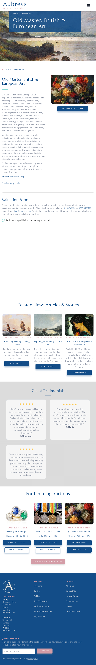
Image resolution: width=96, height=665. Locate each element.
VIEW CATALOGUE (17, 543)
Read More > (16, 364)
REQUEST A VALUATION (72, 109)
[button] (89, 5)
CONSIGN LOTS (79, 550)
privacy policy (32, 658)
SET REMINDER (79, 543)
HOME (15, 13)
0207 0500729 (84, 208)
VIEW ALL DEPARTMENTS (15, 70)
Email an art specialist (11, 183)
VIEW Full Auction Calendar (48, 561)
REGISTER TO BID (16, 550)
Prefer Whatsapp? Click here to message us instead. (28, 220)
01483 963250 (70, 208)
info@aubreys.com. (23, 211)
